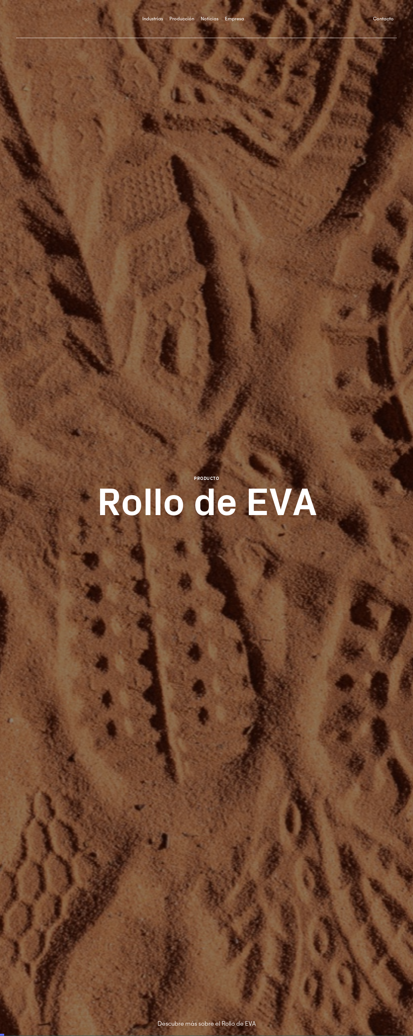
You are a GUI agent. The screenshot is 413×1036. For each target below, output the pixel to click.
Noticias (209, 19)
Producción (181, 19)
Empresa (234, 19)
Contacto (383, 19)
